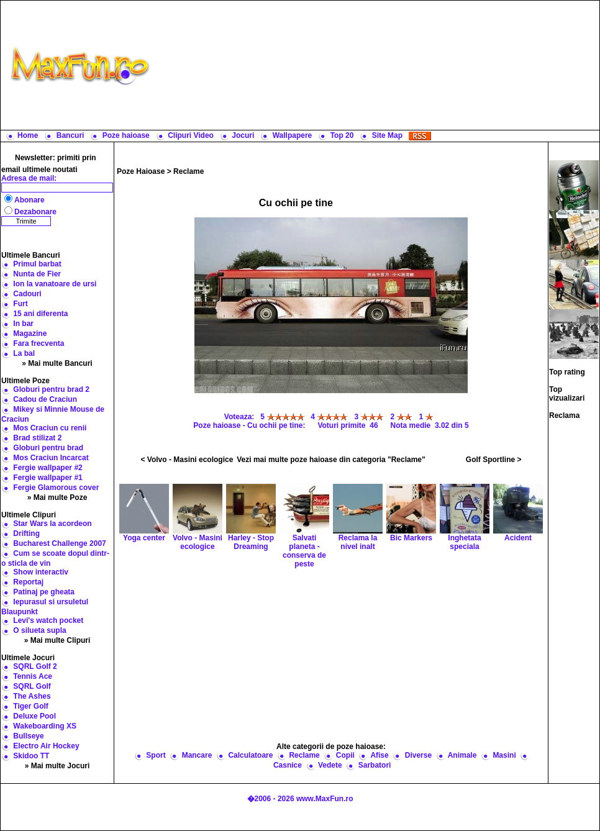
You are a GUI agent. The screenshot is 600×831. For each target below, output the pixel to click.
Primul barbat (37, 264)
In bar (23, 323)
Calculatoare (250, 755)
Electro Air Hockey (46, 746)
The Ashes (31, 696)
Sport (155, 755)
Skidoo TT (31, 756)
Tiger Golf (30, 706)
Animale (462, 755)
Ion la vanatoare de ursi (54, 283)
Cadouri (27, 293)
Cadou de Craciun (45, 399)
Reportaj (28, 582)
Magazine (30, 333)
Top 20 (342, 135)
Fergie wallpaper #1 (47, 477)
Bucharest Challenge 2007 (59, 543)
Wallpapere (292, 135)
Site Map (387, 135)
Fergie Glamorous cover (56, 487)
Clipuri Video (191, 135)
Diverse (418, 755)
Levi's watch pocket (48, 620)
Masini (504, 755)
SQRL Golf (31, 686)
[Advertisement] (377, 65)
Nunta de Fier (37, 274)
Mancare (197, 755)
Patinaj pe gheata (44, 592)
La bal (24, 353)
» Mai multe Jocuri (57, 765)
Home (27, 135)
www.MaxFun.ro (324, 798)
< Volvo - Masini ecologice (187, 459)
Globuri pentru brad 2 (51, 389)
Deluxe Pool (34, 716)
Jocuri (243, 135)
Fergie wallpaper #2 (47, 467)
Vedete (330, 765)
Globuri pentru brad (48, 447)
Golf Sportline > (494, 459)
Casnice (287, 765)
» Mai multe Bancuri (57, 363)
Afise (379, 755)
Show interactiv (40, 572)
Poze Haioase (141, 171)
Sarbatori (374, 765)
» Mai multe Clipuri (57, 640)
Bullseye (28, 736)
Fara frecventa (38, 343)
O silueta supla (39, 630)
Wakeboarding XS (44, 726)
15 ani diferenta (40, 313)
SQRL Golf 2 (35, 666)
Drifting (26, 533)
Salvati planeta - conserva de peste (304, 536)
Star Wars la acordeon (52, 523)
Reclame (188, 171)
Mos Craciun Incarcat (50, 457)
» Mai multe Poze (57, 497)
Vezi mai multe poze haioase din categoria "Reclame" (331, 459)
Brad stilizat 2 (37, 438)
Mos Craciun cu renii (49, 428)
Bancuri (70, 135)
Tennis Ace (32, 676)
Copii (345, 755)
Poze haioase (126, 135)
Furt (20, 303)
